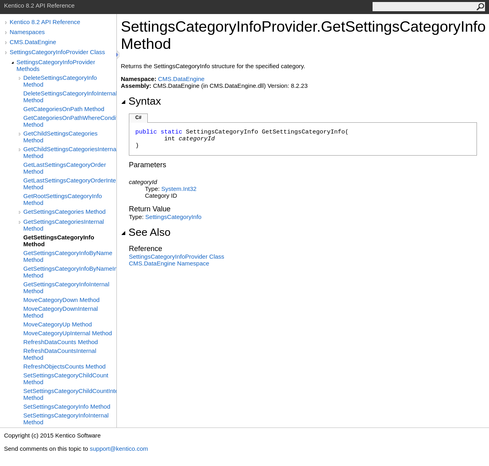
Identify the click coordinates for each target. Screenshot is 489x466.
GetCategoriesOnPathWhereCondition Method (69, 121)
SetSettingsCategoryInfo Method (66, 406)
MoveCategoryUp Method (57, 324)
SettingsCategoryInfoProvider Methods (55, 65)
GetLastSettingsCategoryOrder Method (64, 168)
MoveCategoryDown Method (61, 299)
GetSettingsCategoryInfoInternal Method (66, 287)
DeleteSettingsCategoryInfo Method (60, 81)
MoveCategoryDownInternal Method (60, 312)
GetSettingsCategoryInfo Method (58, 240)
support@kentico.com (119, 448)
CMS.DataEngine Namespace (169, 263)
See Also (146, 232)
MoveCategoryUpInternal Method (67, 333)
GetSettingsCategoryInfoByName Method (67, 256)
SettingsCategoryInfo (173, 216)
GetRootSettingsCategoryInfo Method (62, 199)
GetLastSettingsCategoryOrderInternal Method (69, 183)
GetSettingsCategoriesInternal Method (63, 225)
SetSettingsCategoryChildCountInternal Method (69, 394)
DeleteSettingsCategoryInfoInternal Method (69, 96)
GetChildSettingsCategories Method (60, 137)
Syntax (141, 101)
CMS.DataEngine (33, 41)
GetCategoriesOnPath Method (63, 108)
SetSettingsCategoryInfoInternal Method (66, 418)
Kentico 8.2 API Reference (45, 21)
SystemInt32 (179, 188)
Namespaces (27, 31)
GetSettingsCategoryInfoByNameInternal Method (69, 272)
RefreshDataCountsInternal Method (59, 354)
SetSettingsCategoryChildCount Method (65, 378)
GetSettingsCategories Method (64, 211)
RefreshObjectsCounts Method (64, 366)
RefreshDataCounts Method (60, 341)
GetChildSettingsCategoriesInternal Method (69, 152)
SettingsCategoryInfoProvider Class (57, 52)
